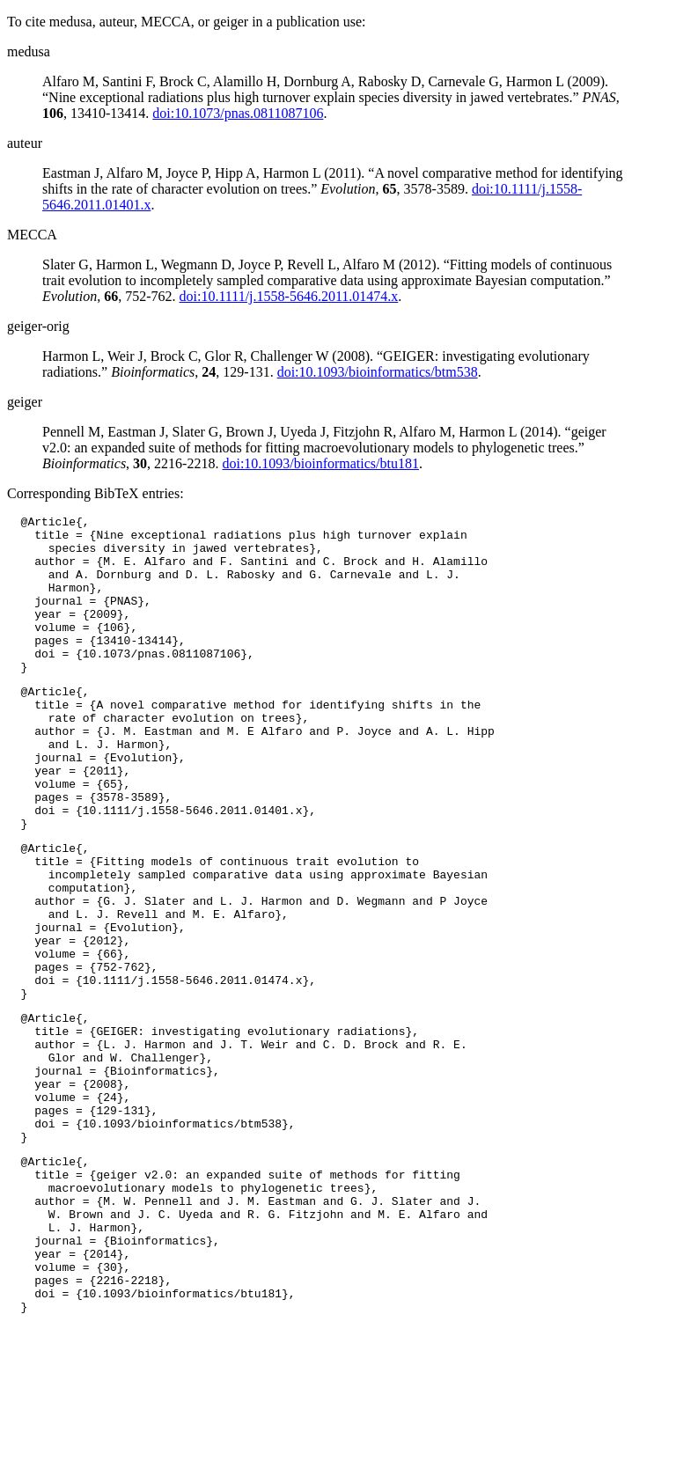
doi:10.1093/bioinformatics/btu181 (320, 463)
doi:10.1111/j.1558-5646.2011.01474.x (289, 296)
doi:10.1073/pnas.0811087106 (237, 113)
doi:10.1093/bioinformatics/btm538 (377, 371)
